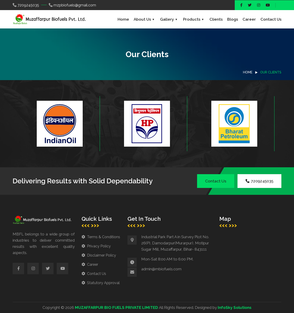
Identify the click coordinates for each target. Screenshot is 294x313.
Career (249, 19)
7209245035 (28, 5)
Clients (216, 19)
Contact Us (270, 19)
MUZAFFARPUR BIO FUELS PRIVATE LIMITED (116, 307)
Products (191, 19)
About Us (142, 19)
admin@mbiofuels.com (161, 269)
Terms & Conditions (103, 237)
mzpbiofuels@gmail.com (75, 5)
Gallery (167, 19)
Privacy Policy (99, 246)
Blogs (232, 19)
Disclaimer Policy (101, 255)
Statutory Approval (103, 283)
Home (123, 19)
